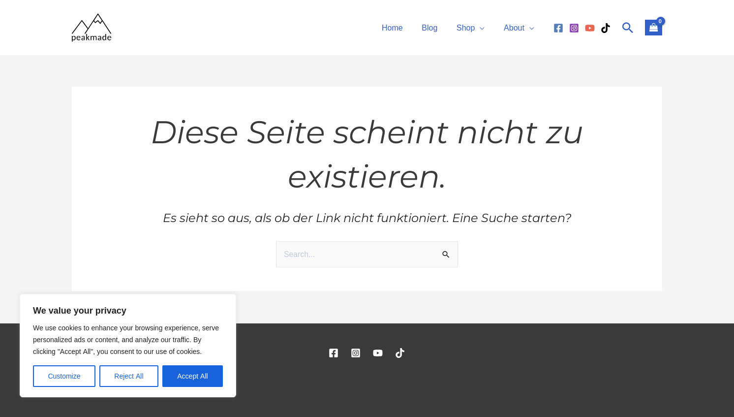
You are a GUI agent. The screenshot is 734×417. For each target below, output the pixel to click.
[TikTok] (606, 28)
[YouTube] (590, 28)
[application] (484, 27)
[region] (128, 345)
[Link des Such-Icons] (627, 27)
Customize (64, 376)
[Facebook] (558, 28)
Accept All (192, 376)
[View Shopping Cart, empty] (653, 27)
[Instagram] (574, 28)
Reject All (128, 376)
